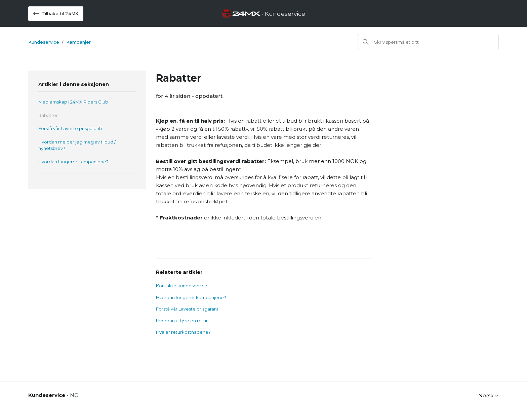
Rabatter (48, 115)
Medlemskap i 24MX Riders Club (73, 102)
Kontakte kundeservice (181, 285)
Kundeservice (43, 42)
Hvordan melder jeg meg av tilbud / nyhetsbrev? (77, 145)
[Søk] (428, 42)
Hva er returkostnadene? (183, 332)
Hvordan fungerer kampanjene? (73, 161)
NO (74, 395)
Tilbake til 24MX (55, 13)
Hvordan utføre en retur (182, 320)
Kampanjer (78, 42)
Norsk (488, 395)
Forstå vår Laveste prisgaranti (70, 128)
